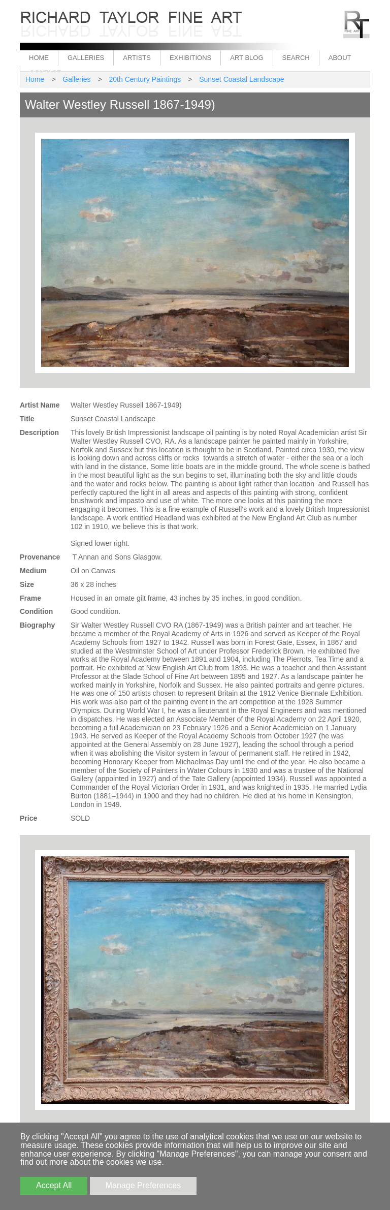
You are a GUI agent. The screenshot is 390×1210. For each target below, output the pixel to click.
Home (39, 57)
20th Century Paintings (145, 79)
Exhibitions (190, 57)
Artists (137, 57)
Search (296, 57)
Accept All (54, 1185)
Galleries (86, 57)
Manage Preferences (143, 1185)
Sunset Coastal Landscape (241, 79)
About (340, 57)
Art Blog (246, 57)
